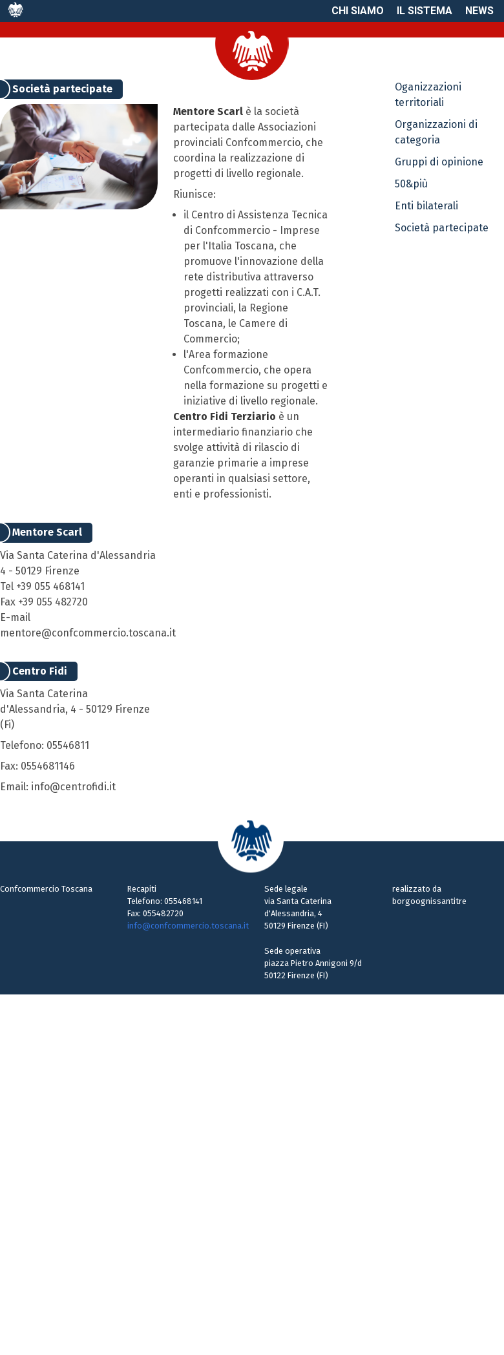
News (479, 11)
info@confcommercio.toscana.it (188, 925)
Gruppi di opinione (439, 162)
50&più (411, 184)
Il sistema (424, 11)
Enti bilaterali (426, 206)
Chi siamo (357, 11)
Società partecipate (441, 228)
